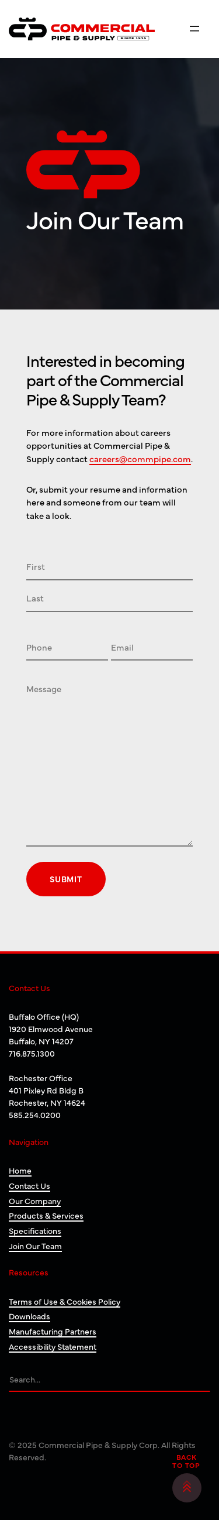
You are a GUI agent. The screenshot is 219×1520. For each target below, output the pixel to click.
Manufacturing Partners (52, 1331)
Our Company (35, 1200)
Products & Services (46, 1215)
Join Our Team (35, 1245)
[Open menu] (194, 29)
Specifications (35, 1230)
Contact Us (29, 1185)
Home (20, 1170)
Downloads (29, 1316)
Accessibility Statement (52, 1346)
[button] (186, 1487)
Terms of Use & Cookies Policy (64, 1301)
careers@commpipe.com (140, 458)
